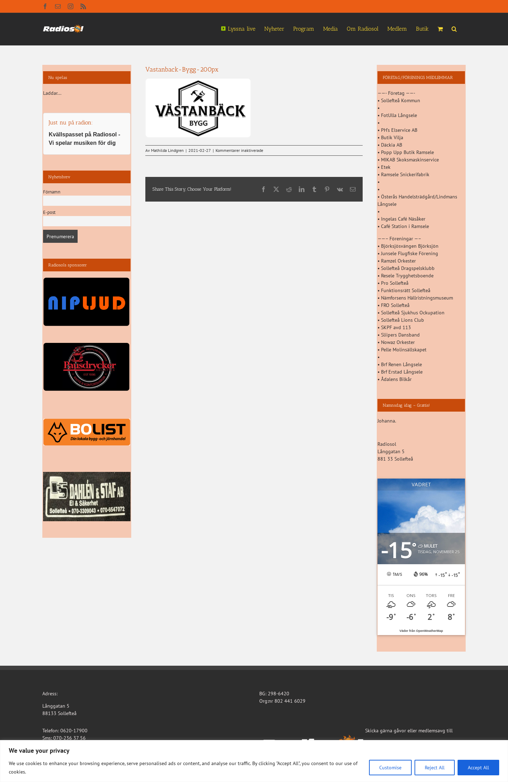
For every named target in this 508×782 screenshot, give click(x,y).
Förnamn (51, 192)
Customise (390, 767)
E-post (49, 212)
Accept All (478, 767)
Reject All (435, 767)
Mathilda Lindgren (167, 150)
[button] (454, 28)
